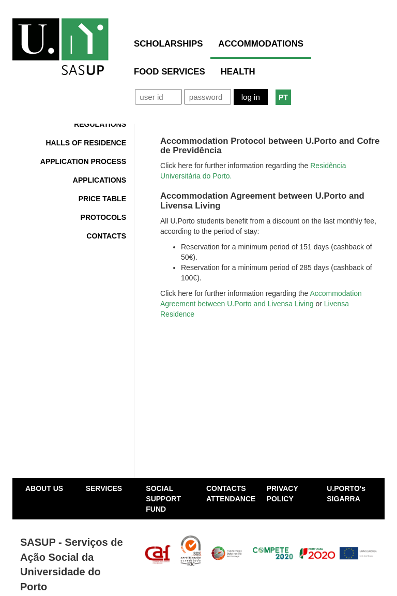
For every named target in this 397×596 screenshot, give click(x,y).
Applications (99, 180)
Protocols (103, 217)
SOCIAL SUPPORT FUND (163, 498)
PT (283, 97)
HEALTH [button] (238, 72)
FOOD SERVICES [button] (169, 72)
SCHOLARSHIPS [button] (168, 44)
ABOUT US (44, 488)
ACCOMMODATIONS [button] (260, 44)
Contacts (106, 236)
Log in (250, 97)
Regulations (100, 124)
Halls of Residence (85, 143)
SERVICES (104, 488)
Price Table (102, 199)
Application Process (83, 161)
